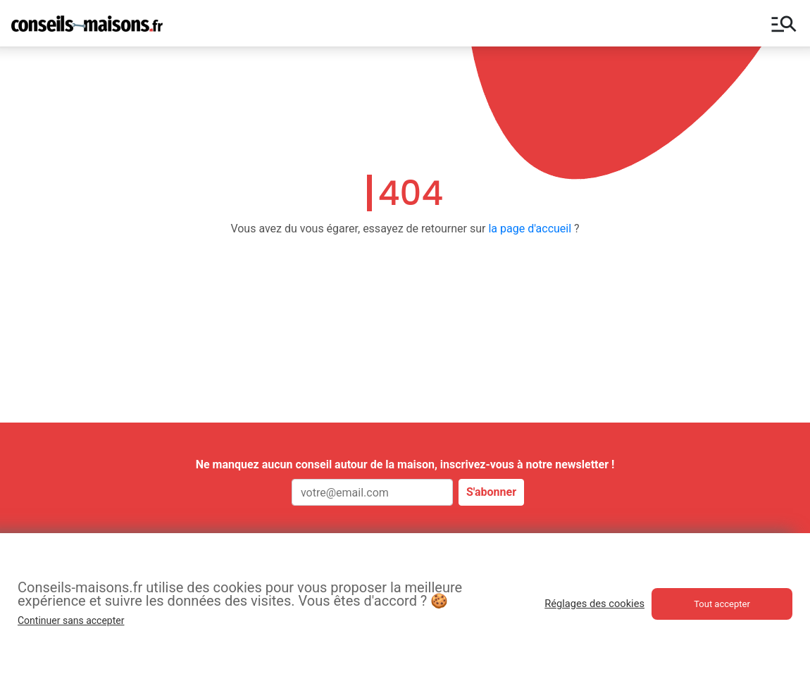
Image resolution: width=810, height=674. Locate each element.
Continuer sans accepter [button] (71, 620)
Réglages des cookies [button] (594, 603)
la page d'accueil (529, 228)
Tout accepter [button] (722, 604)
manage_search (784, 23)
